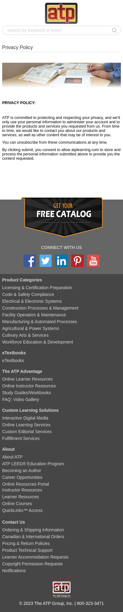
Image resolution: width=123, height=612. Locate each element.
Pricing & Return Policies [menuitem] (26, 543)
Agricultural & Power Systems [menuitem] (30, 328)
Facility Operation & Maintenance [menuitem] (34, 314)
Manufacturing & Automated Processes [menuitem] (39, 321)
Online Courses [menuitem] (17, 503)
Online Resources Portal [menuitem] (25, 484)
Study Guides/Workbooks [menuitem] (26, 392)
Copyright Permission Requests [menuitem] (32, 563)
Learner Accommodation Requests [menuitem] (35, 557)
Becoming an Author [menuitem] (21, 470)
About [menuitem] (8, 449)
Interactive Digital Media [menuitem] (25, 418)
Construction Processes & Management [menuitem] (40, 308)
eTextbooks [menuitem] (14, 352)
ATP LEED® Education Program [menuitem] (33, 463)
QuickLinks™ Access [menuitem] (22, 510)
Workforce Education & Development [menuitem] (37, 342)
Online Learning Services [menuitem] (26, 424)
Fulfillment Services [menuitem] (21, 438)
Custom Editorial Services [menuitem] (27, 431)
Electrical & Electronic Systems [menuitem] (32, 301)
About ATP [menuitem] (12, 456)
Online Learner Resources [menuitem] (27, 379)
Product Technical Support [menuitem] (27, 550)
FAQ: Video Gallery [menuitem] (20, 399)
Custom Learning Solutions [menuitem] (30, 410)
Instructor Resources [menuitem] (22, 489)
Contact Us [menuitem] (13, 522)
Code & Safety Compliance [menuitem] (28, 294)
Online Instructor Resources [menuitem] (29, 385)
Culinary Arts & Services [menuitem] (25, 335)
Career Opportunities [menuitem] (22, 477)
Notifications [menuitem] (14, 570)
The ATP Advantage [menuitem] (22, 371)
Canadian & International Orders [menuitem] (33, 536)
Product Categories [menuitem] (22, 279)
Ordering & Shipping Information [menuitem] (33, 529)
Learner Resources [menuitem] (20, 496)
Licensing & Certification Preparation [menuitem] (37, 287)
